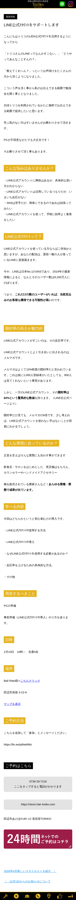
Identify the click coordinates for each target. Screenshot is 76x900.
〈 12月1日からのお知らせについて (27, 881)
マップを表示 (12, 704)
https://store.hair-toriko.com (38, 804)
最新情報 (10, 16)
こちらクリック (30, 680)
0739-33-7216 (38, 784)
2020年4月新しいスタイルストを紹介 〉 (30, 871)
